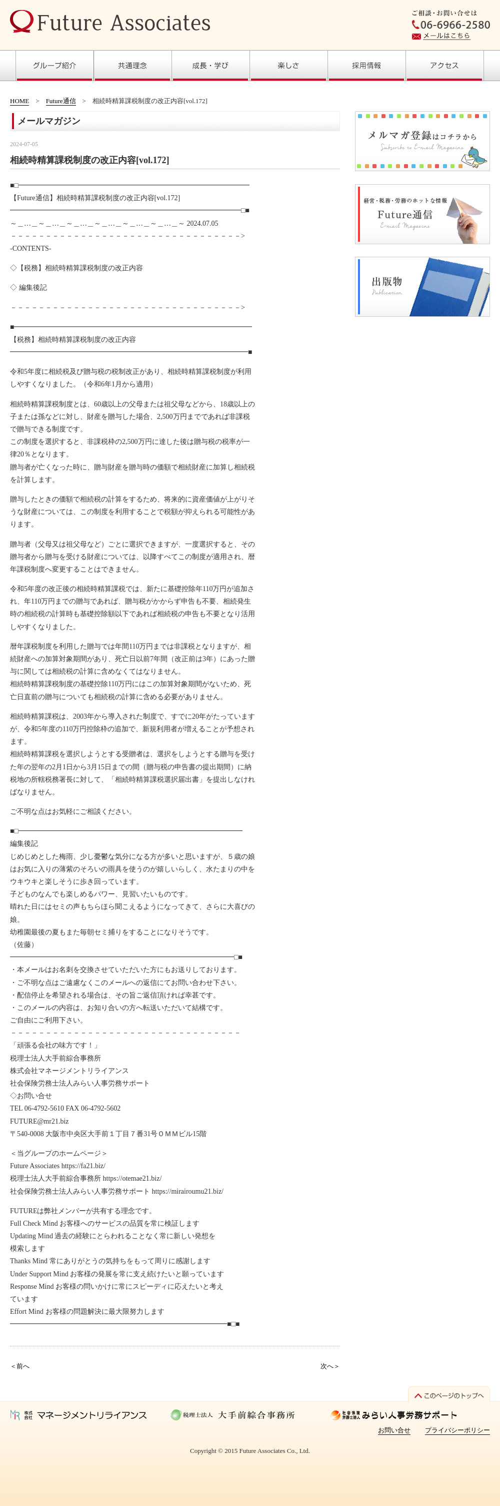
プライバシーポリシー (457, 1430)
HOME (19, 101)
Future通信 (61, 101)
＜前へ (20, 1366)
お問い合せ (394, 1430)
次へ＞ (330, 1366)
